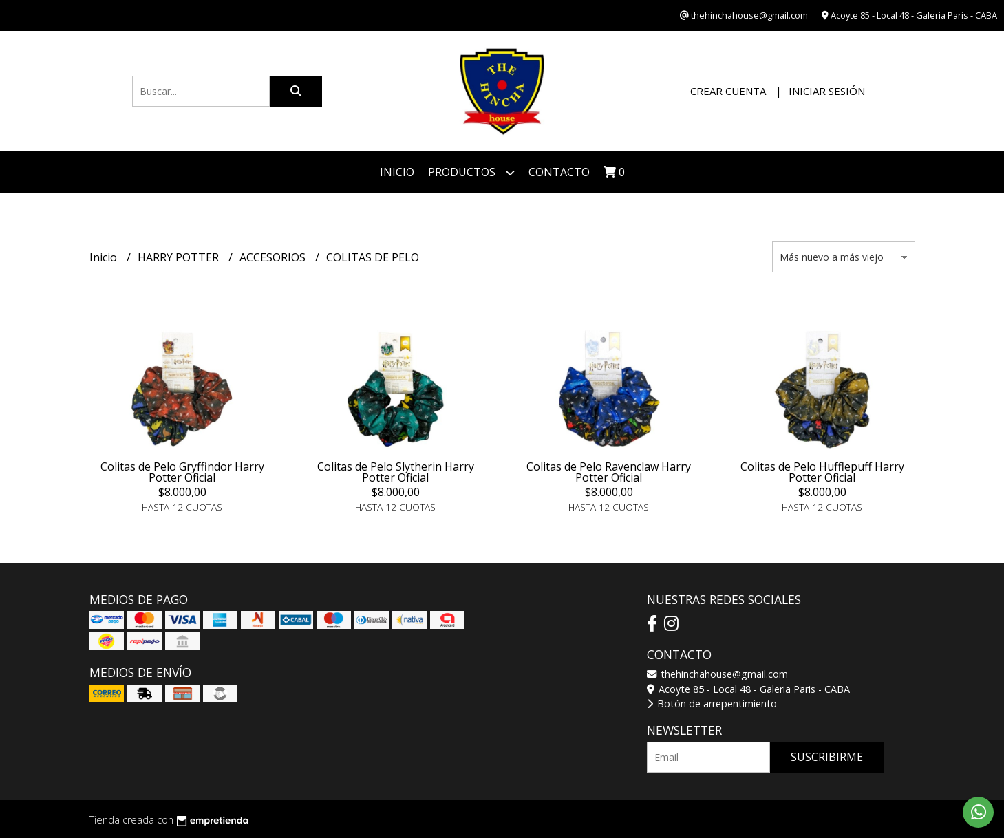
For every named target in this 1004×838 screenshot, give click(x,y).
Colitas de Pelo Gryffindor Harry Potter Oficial (182, 472)
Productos (471, 172)
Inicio (397, 172)
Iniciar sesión (827, 91)
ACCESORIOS (273, 257)
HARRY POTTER (180, 257)
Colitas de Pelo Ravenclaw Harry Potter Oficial (608, 472)
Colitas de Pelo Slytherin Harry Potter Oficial (395, 472)
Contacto (559, 172)
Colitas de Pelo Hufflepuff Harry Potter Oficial (822, 472)
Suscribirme (827, 756)
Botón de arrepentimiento (712, 703)
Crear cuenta (728, 91)
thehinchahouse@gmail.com (717, 673)
